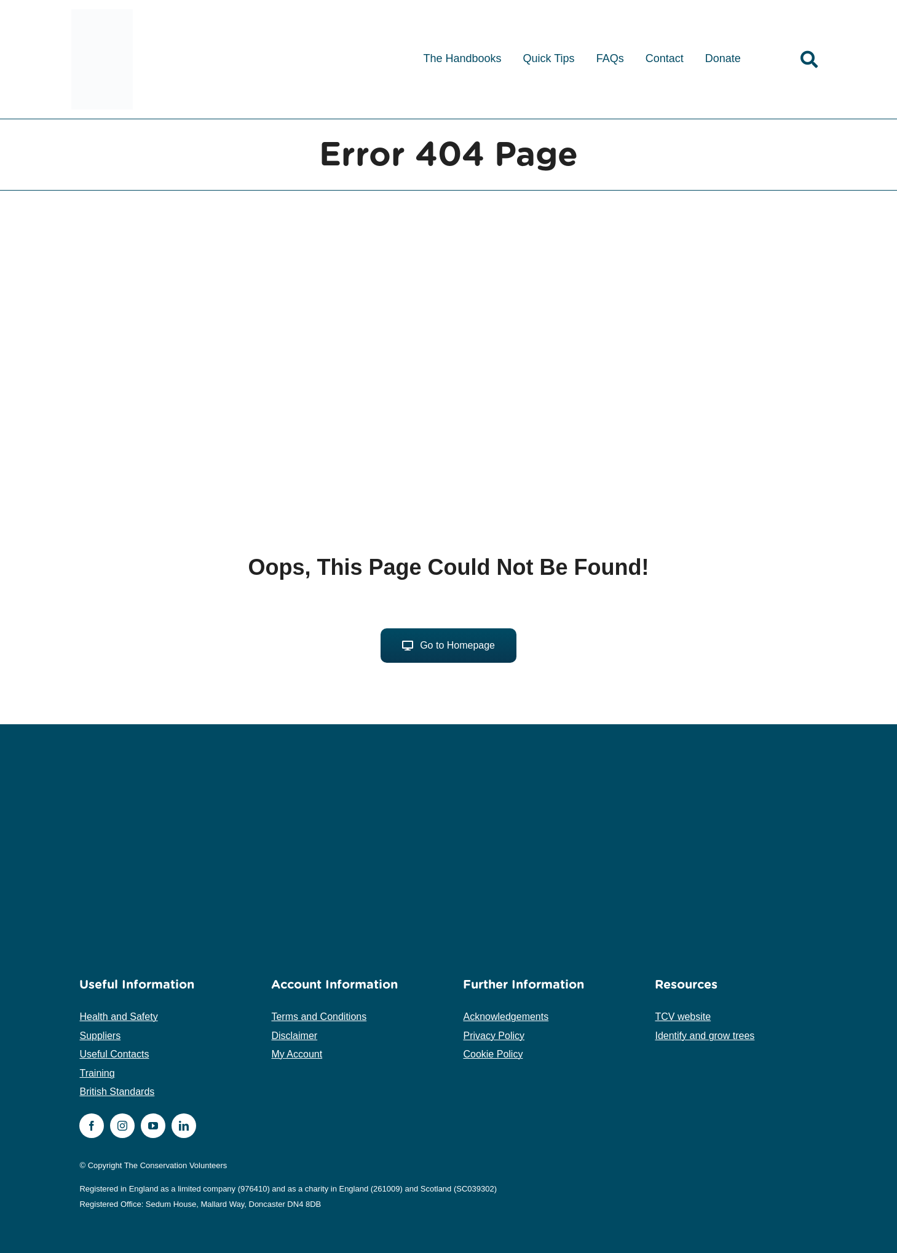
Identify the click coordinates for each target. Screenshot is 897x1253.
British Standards (116, 1091)
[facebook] (91, 1125)
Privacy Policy (493, 1035)
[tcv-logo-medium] (102, 14)
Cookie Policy (493, 1054)
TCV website (683, 1016)
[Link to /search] (809, 59)
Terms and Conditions (318, 1016)
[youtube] (153, 1125)
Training (96, 1073)
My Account (296, 1054)
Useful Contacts (114, 1054)
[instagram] (122, 1125)
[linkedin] (184, 1125)
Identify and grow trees (704, 1035)
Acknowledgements (505, 1016)
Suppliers (100, 1035)
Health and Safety (118, 1016)
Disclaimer (294, 1035)
